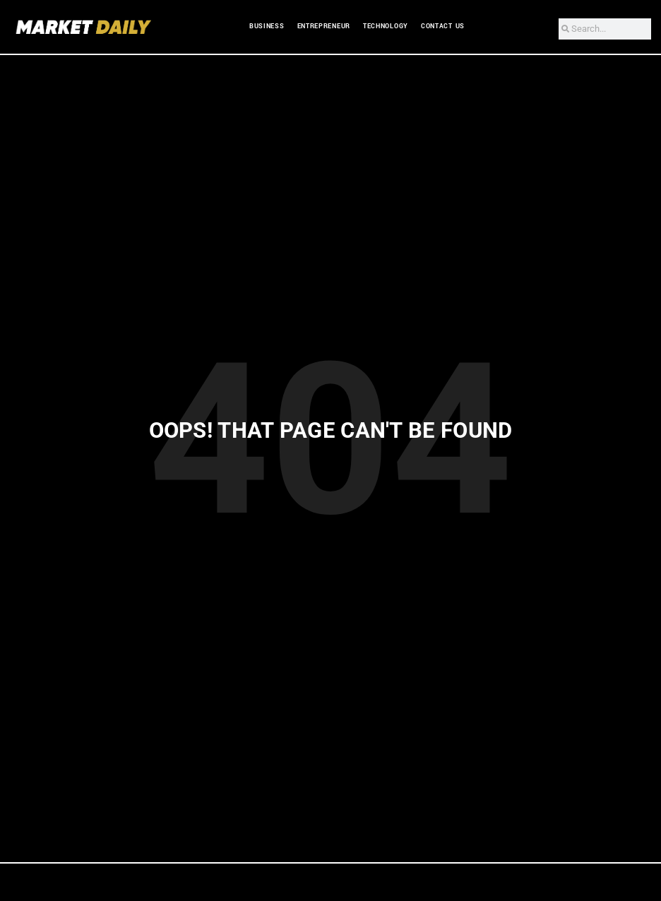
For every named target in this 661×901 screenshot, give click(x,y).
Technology (385, 26)
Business (267, 26)
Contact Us (443, 26)
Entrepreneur (323, 26)
